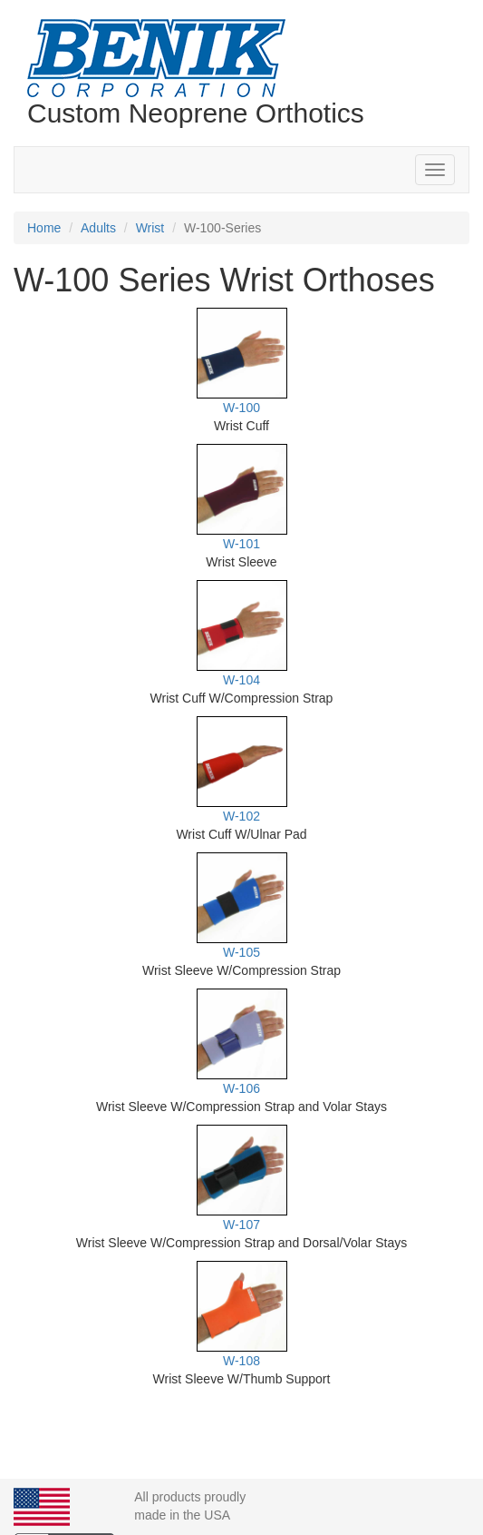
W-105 (241, 952)
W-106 (241, 1088)
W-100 (241, 407)
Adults (98, 228)
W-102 (241, 816)
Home (44, 228)
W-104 (241, 680)
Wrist (150, 228)
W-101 (241, 543)
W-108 (241, 1360)
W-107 (241, 1224)
